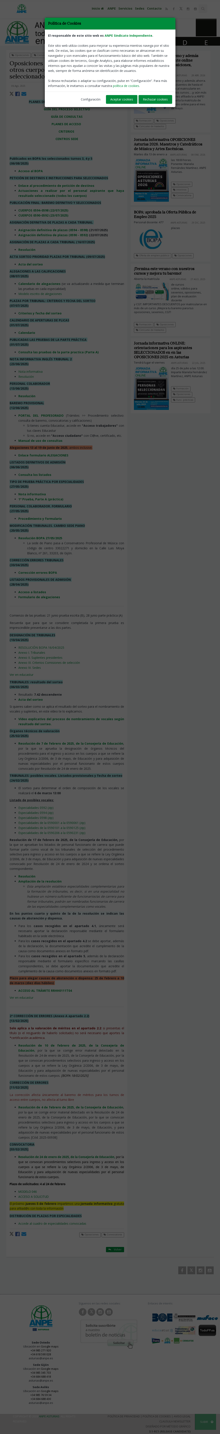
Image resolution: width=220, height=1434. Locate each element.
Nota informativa (30, 371)
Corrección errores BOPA (37, 572)
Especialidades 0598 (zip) (36, 818)
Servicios (125, 8)
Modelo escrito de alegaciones (40, 294)
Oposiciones (20, 55)
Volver (115, 55)
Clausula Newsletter (175, 1421)
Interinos (183, 189)
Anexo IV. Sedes (29, 668)
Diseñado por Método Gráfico (168, 1426)
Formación (143, 120)
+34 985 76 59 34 (40, 1395)
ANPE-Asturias (114, 85)
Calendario (26, 333)
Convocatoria (43, 55)
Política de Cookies (157, 1416)
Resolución (26, 377)
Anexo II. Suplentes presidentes (40, 657)
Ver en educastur (21, 675)
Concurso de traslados (150, 126)
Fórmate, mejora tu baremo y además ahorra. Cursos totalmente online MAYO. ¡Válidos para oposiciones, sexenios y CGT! (166, 62)
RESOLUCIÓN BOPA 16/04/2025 (41, 647)
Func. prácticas (186, 399)
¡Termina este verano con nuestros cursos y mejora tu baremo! (167, 271)
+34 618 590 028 (41, 1354)
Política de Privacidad (124, 1416)
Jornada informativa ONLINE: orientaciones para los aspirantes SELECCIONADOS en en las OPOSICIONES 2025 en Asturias (166, 350)
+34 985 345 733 (41, 1373)
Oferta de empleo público (156, 255)
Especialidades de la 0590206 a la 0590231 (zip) (51, 833)
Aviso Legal (182, 1416)
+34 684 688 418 (41, 1377)
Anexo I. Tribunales (31, 652)
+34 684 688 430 (41, 1399)
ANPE (111, 8)
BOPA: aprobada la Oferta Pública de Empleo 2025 (168, 214)
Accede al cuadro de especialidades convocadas (52, 1223)
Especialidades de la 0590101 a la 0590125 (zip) (51, 828)
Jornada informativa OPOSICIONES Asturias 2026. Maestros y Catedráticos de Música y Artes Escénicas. (171, 144)
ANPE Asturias (49, 1416)
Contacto (154, 8)
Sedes (139, 8)
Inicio (98, 8)
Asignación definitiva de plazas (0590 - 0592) (53, 235)
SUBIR (206, 1422)
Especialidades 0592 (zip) (36, 808)
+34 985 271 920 (41, 1350)
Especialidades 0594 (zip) (36, 813)
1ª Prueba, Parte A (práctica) (40, 499)
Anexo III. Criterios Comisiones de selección (49, 663)
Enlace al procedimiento (37, 186)
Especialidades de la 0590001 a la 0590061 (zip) (51, 823)
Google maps (50, 1346)
